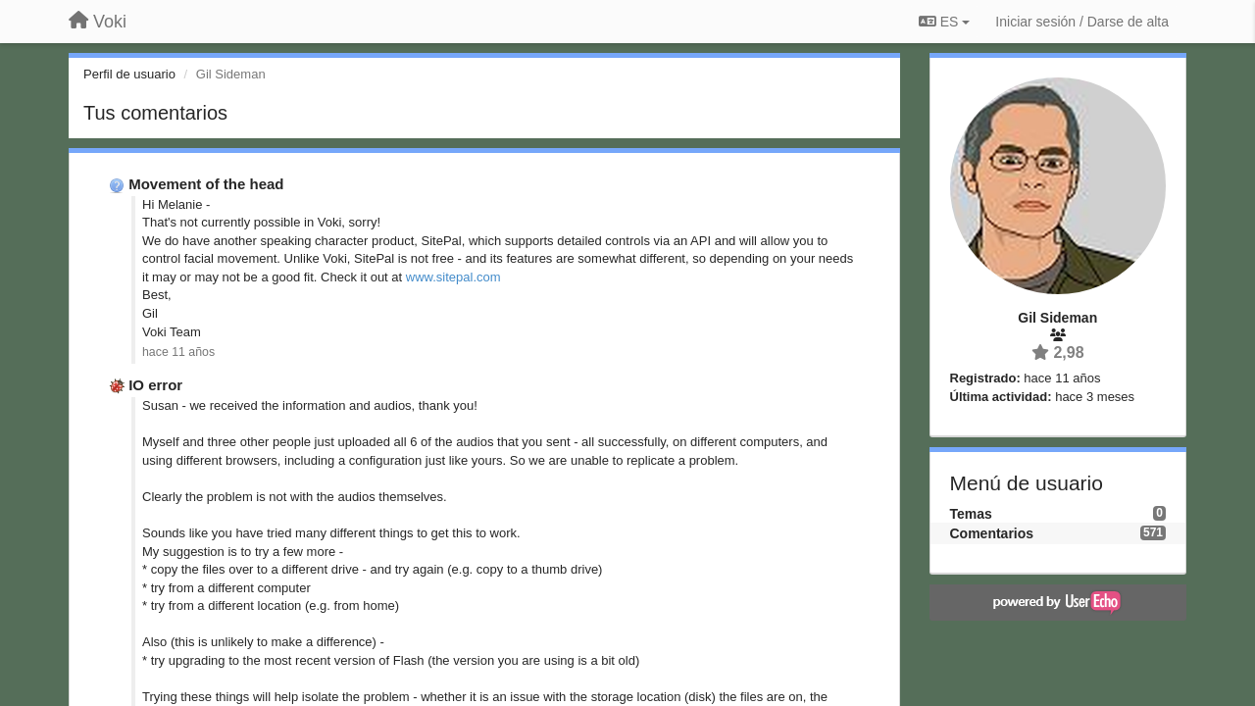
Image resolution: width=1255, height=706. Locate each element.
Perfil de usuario (129, 74)
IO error (155, 385)
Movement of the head (205, 184)
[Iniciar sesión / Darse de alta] (1082, 21)
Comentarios (992, 533)
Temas (971, 514)
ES (944, 21)
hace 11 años (178, 352)
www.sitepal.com (453, 277)
